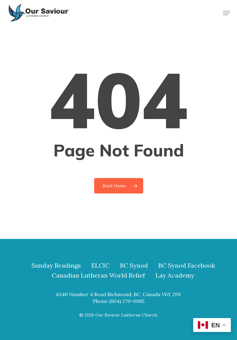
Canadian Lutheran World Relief (98, 275)
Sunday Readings (56, 265)
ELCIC (100, 265)
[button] (226, 13)
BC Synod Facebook (186, 265)
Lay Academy (175, 275)
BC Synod (134, 265)
